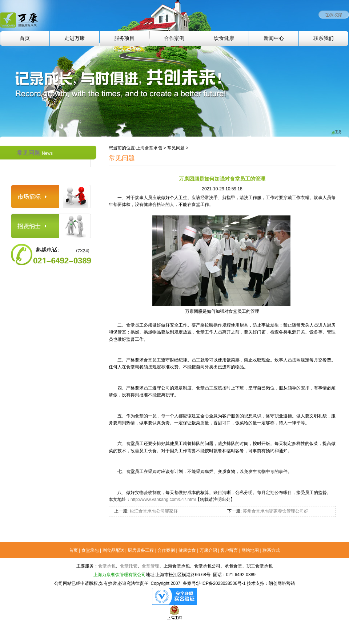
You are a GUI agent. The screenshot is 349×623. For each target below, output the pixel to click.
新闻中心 (274, 38)
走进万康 (74, 38)
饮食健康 (224, 38)
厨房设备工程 (141, 550)
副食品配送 (113, 550)
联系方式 (271, 550)
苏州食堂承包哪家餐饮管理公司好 (274, 511)
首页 (25, 38)
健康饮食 (187, 550)
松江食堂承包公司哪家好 (153, 511)
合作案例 (174, 38)
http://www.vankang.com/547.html (163, 499)
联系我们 (323, 38)
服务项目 (124, 38)
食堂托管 (128, 566)
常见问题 (35, 153)
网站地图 (250, 550)
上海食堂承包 (149, 147)
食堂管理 (150, 566)
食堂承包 (90, 550)
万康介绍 (208, 550)
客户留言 (229, 550)
